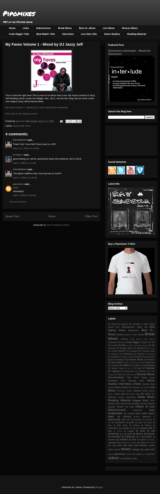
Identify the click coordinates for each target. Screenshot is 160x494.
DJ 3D (152, 342)
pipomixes (18, 184)
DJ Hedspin (119, 360)
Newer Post (12, 216)
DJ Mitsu (136, 365)
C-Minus (124, 339)
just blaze (141, 442)
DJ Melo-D (125, 365)
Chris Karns (149, 339)
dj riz (138, 437)
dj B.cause (136, 419)
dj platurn (138, 433)
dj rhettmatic (128, 436)
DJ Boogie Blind (124, 348)
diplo (123, 419)
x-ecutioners (126, 458)
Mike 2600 (120, 394)
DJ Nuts (137, 368)
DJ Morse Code (116, 368)
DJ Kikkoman (148, 362)
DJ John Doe (135, 363)
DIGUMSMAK (20, 140)
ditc (128, 419)
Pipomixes (19, 13)
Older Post (91, 216)
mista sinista (114, 449)
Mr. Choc (146, 394)
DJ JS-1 (126, 362)
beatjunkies (115, 413)
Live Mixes (109, 28)
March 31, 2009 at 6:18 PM (26, 148)
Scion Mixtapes (133, 403)
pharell (111, 454)
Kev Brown (134, 387)
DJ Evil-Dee (136, 357)
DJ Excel (147, 357)
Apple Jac (142, 327)
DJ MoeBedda (148, 365)
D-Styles (144, 342)
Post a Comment (18, 201)
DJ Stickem (140, 371)
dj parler (128, 434)
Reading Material (136, 34)
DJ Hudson (149, 360)
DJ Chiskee (132, 351)
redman (129, 454)
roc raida (137, 454)
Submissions (43, 28)
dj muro (140, 431)
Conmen (121, 342)
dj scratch (147, 436)
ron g (144, 454)
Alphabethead (128, 327)
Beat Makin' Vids (45, 34)
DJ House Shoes (134, 359)
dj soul (132, 439)
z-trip (134, 458)
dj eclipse (134, 425)
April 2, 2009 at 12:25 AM (25, 177)
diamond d (148, 417)
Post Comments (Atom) (58, 225)
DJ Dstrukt (139, 354)
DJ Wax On (120, 374)
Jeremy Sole (148, 384)
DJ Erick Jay (125, 357)
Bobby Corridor (131, 335)
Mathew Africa (141, 391)
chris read (140, 413)
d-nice (137, 417)
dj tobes (151, 440)
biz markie (129, 413)
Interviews (68, 34)
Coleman (112, 342)
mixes (28, 126)
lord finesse (140, 445)
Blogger (99, 487)
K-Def (111, 387)
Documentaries (116, 377)
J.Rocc (137, 383)
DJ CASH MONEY (117, 351)
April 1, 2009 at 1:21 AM (24, 163)
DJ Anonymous (141, 345)
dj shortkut (122, 439)
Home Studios (112, 34)
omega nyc (138, 449)
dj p (121, 434)
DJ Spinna (114, 371)
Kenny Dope (121, 387)
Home (12, 28)
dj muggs (129, 431)
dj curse (148, 422)
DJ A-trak (112, 345)
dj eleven (146, 425)
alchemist (137, 410)
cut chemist (124, 416)
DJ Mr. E (128, 368)
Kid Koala (144, 387)
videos (113, 458)
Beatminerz (133, 330)
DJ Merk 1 (18, 155)
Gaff (123, 381)
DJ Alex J (130, 345)
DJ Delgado (113, 354)
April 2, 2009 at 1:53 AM (24, 195)
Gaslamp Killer (136, 381)
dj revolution (114, 436)
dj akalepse (147, 420)
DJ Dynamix (114, 357)
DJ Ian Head (114, 362)
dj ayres (139, 422)
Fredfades (113, 381)
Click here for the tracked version (21, 113)
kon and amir (125, 445)
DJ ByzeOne (139, 348)
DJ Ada (121, 345)
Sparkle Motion (115, 407)
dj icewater (124, 428)
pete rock (150, 449)
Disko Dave (131, 374)
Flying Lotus (148, 377)
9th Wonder (134, 324)
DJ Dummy (150, 354)
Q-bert (121, 397)
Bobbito (120, 334)
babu (152, 410)
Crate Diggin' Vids (19, 34)
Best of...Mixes (87, 28)
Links (26, 28)
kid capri (112, 445)
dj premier (149, 433)
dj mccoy (117, 431)
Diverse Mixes (130, 28)
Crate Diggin (132, 342)
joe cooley (131, 443)
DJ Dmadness (126, 354)
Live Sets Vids (89, 34)
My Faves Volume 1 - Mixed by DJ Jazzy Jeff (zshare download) (36, 107)
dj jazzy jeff (18, 126)
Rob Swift (120, 403)
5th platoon (122, 324)
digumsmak (114, 419)
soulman (151, 454)
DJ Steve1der (127, 371)
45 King (112, 324)
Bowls (141, 334)
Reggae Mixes (140, 400)
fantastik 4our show (117, 442)
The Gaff (129, 407)
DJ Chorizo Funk (146, 351)
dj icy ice (134, 428)
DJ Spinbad (148, 368)
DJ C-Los (151, 348)
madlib (151, 445)
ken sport (151, 443)
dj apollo (130, 422)
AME (117, 327)
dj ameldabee (118, 422)
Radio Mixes (146, 397)
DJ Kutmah (113, 365)
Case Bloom (136, 339)
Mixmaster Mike (133, 394)
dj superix (142, 439)
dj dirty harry (120, 425)
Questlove (131, 397)
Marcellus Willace (124, 391)
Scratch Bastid (148, 403)
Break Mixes (65, 28)
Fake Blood (132, 377)
